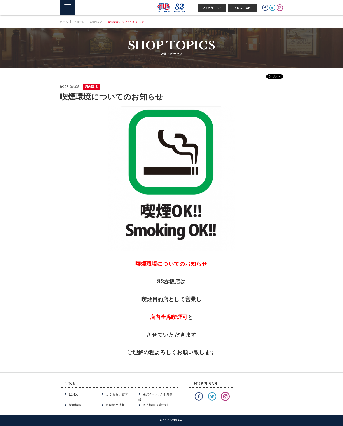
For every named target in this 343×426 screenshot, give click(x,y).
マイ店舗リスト (212, 7)
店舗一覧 (79, 21)
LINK (73, 394)
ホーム (64, 21)
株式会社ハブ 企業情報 (158, 394)
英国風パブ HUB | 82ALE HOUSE (172, 7)
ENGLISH (242, 7)
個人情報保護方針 (155, 399)
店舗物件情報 (115, 399)
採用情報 (75, 399)
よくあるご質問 (116, 394)
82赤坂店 (96, 21)
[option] (171, 178)
